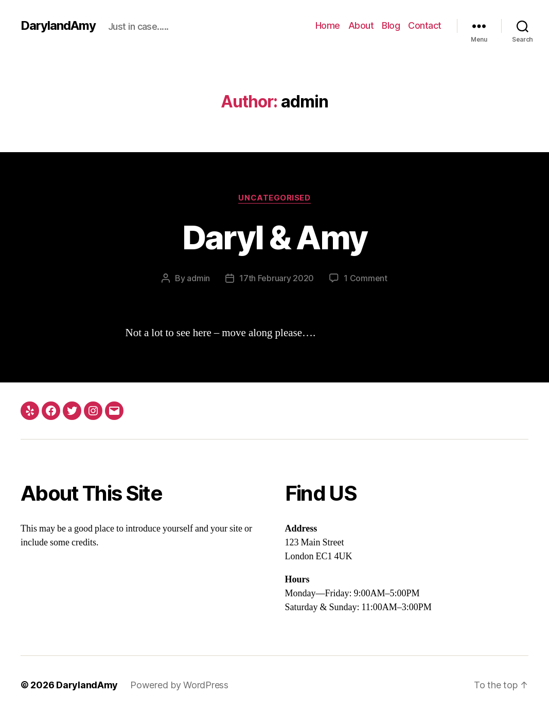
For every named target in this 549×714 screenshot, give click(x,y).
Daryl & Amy (274, 237)
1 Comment (365, 278)
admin (198, 278)
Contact (424, 25)
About (361, 25)
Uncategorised (274, 198)
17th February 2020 (276, 278)
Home (327, 25)
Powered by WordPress (179, 685)
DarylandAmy (58, 26)
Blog (391, 25)
